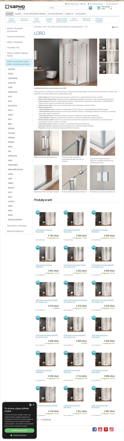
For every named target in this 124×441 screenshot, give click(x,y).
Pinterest (106, 429)
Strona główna (38, 26)
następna (47, 419)
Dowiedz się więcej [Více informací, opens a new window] (20, 426)
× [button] (33, 405)
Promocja (69, 14)
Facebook (94, 429)
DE (112, 3)
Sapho (84, 3)
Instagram (111, 429)
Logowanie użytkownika (96, 3)
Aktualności (80, 14)
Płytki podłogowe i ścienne (34, 14)
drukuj (116, 27)
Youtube (100, 429)
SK (110, 3)
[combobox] (30, 405)
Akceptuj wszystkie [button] (19, 430)
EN (115, 3)
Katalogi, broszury (55, 14)
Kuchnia (18, 14)
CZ (107, 3)
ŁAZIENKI (9, 14)
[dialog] (19, 420)
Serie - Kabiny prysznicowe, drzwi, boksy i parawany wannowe (65, 26)
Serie (44, 26)
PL (118, 3)
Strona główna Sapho (73, 3)
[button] (19, 435)
